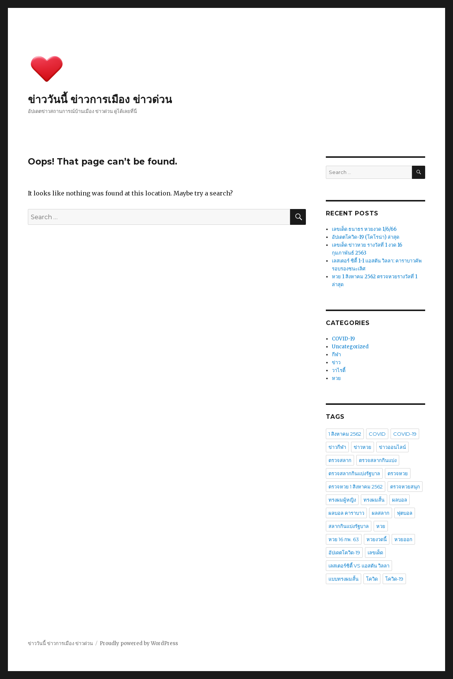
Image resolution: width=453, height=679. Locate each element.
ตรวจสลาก (339, 460)
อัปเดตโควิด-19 (344, 552)
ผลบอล (399, 500)
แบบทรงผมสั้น (343, 579)
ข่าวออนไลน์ (392, 447)
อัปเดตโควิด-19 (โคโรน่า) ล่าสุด (365, 237)
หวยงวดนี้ (376, 539)
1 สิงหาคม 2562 (344, 434)
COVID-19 (343, 339)
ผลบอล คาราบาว (346, 513)
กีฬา (336, 354)
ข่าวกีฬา (337, 447)
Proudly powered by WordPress (139, 643)
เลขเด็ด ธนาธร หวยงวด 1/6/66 (364, 229)
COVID (377, 434)
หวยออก (403, 539)
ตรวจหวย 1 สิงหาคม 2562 (355, 487)
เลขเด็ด (375, 552)
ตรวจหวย (398, 473)
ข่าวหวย (362, 447)
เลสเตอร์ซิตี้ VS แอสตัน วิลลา (358, 566)
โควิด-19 (394, 579)
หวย (336, 378)
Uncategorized (350, 346)
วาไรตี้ (338, 370)
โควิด (372, 579)
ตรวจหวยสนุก (405, 487)
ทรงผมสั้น (374, 500)
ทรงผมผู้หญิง (342, 500)
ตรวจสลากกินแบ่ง (378, 460)
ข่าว (336, 362)
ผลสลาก (380, 513)
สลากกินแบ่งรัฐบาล (348, 526)
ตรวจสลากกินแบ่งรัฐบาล (354, 473)
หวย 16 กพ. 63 (343, 539)
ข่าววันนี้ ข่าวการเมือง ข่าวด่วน (100, 99)
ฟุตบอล (404, 513)
